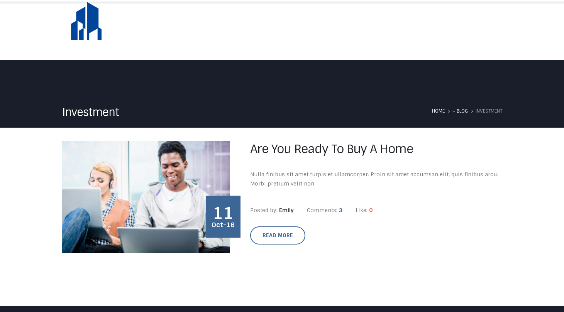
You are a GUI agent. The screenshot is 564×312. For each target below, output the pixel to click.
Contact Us (484, 31)
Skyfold (352, 31)
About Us (314, 31)
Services (390, 31)
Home (279, 31)
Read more (278, 235)
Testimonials (435, 31)
